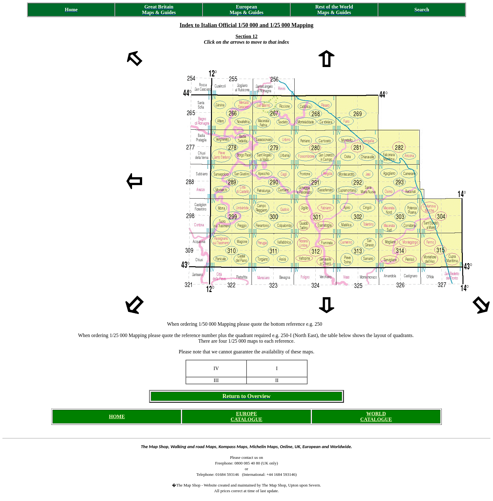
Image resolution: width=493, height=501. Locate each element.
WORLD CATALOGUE (376, 416)
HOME (117, 416)
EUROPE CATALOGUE (247, 416)
